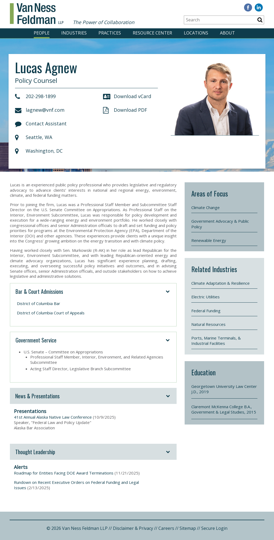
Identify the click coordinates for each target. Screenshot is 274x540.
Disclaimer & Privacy (133, 528)
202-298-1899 (35, 96)
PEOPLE (42, 33)
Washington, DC (39, 151)
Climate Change (205, 207)
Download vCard (127, 96)
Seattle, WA (33, 137)
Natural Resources (208, 324)
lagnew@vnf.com (39, 110)
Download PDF (125, 110)
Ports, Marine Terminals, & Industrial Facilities (216, 340)
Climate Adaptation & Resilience (220, 283)
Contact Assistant (41, 123)
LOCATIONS (196, 33)
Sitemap (188, 528)
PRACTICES (109, 33)
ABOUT (227, 33)
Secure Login (214, 528)
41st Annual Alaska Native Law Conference (53, 417)
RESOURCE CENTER (152, 33)
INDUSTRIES (74, 33)
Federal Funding (205, 310)
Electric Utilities (205, 296)
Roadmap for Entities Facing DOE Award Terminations (63, 473)
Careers (166, 528)
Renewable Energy (208, 240)
